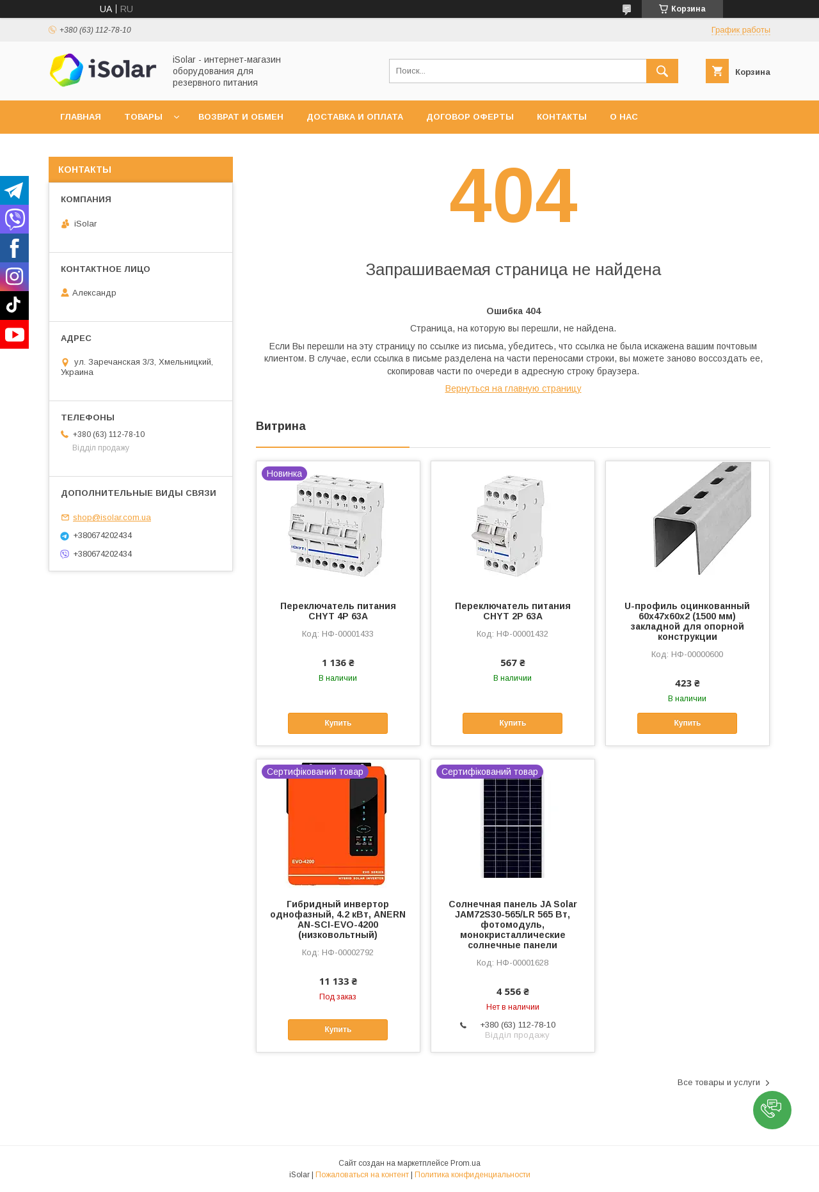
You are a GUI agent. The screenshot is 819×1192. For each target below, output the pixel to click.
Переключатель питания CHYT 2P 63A (513, 611)
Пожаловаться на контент (362, 1174)
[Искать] (662, 71)
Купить (337, 723)
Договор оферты (470, 117)
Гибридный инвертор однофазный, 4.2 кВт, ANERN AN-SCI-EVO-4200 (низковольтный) (338, 919)
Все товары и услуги (719, 1082)
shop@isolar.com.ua (112, 517)
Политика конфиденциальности (472, 1174)
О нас (624, 117)
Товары (143, 117)
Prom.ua (465, 1163)
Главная (80, 117)
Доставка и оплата (354, 117)
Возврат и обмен (240, 117)
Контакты (562, 117)
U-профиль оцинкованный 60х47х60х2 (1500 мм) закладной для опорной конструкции (687, 621)
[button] (772, 1110)
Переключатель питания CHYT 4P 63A (338, 611)
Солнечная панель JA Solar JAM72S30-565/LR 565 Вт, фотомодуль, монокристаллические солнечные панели (513, 924)
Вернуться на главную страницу (513, 388)
